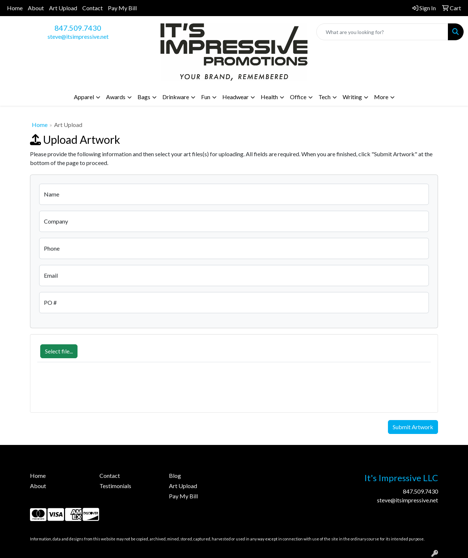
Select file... (59, 351)
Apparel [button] (84, 96)
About (36, 7)
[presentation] (92, 391)
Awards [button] (115, 96)
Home (15, 7)
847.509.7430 (77, 27)
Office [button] (298, 96)
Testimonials (115, 485)
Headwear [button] (235, 96)
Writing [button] (352, 96)
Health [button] (269, 96)
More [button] (381, 96)
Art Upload (63, 7)
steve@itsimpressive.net (78, 36)
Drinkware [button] (175, 96)
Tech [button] (324, 96)
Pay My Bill (122, 7)
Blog (175, 475)
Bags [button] (143, 96)
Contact (92, 7)
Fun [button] (205, 96)
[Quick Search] (382, 31)
